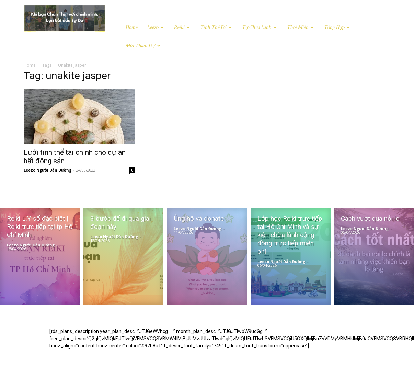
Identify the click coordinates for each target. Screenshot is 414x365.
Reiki (182, 27)
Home (131, 27)
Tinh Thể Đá (216, 27)
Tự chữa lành (259, 27)
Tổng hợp (337, 27)
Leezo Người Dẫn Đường (47, 151)
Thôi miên (300, 27)
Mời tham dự (142, 45)
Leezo (155, 27)
